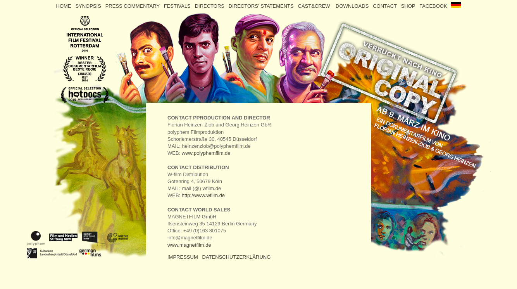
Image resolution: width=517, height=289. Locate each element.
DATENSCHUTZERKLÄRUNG (236, 257)
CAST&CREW (316, 6)
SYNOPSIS (88, 6)
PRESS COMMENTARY (132, 6)
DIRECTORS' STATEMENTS (262, 6)
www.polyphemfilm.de (206, 153)
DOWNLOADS (353, 6)
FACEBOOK (434, 6)
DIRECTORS (210, 6)
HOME (63, 6)
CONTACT (385, 6)
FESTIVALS (178, 6)
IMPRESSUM (182, 257)
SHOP (408, 6)
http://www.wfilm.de (203, 195)
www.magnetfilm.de (189, 245)
